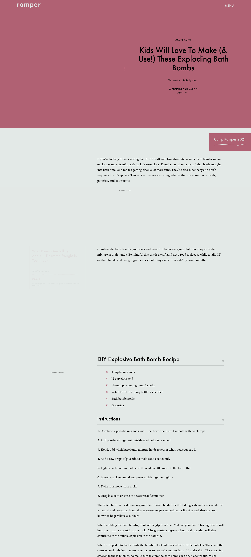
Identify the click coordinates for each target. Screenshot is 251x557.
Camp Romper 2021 (230, 139)
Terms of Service (71, 287)
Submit (36, 282)
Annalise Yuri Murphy (185, 89)
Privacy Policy (36, 288)
